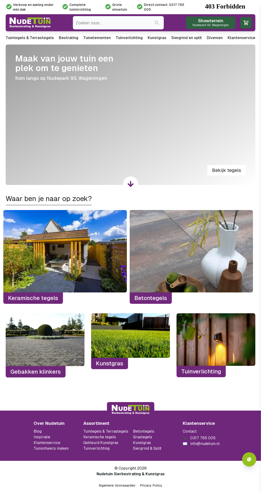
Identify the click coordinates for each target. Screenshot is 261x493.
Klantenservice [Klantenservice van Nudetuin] (47, 442)
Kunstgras (157, 38)
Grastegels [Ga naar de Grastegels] (142, 437)
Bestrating (68, 38)
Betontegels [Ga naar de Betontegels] (143, 431)
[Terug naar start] (130, 409)
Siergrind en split (186, 38)
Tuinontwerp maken (51, 448)
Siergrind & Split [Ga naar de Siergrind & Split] (147, 448)
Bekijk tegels (226, 170)
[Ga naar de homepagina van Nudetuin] (30, 23)
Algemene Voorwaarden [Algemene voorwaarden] (117, 485)
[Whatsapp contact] (249, 459)
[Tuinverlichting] (216, 345)
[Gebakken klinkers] (45, 345)
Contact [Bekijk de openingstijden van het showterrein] (190, 431)
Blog (38, 431)
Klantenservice (241, 38)
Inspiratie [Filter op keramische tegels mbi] (42, 437)
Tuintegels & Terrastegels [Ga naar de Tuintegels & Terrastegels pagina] (105, 431)
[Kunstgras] (130, 345)
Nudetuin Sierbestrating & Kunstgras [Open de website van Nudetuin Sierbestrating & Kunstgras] (131, 474)
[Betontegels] (191, 257)
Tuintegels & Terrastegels (30, 38)
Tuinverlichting (129, 38)
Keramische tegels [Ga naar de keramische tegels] (99, 437)
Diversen (215, 38)
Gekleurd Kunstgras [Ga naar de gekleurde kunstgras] (100, 442)
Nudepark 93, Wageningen (77, 78)
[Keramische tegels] (65, 257)
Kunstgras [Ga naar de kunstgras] (142, 442)
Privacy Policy (151, 485)
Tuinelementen (97, 38)
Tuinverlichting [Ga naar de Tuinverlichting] (96, 448)
